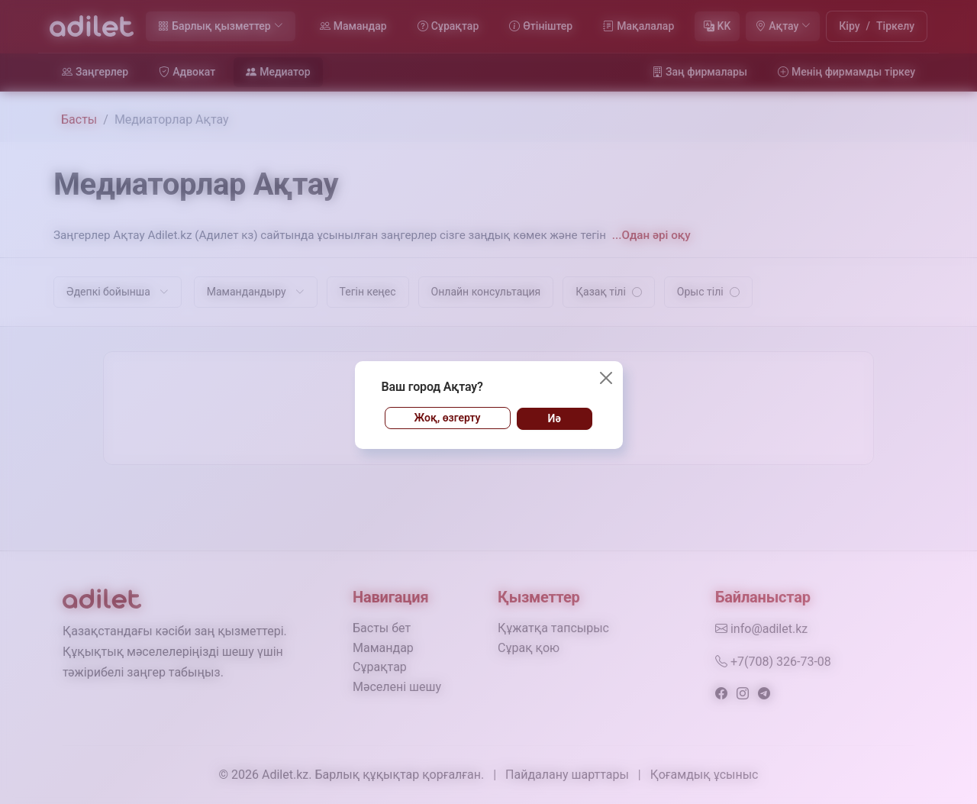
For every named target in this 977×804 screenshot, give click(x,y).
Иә (554, 418)
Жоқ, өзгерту (447, 418)
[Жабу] (606, 378)
